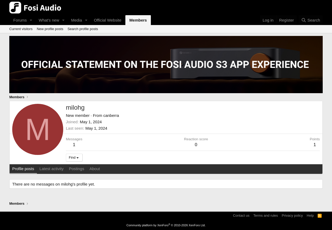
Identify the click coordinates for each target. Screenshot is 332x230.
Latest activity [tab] (52, 168)
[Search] (311, 20)
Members (138, 20)
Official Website (107, 20)
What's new (49, 20)
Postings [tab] (76, 168)
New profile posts (50, 29)
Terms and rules (265, 215)
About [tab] (95, 168)
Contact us (241, 215)
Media (76, 20)
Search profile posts (82, 29)
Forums (20, 20)
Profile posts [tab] (23, 168)
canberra (111, 115)
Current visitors (20, 29)
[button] (31, 20)
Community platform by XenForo (166, 225)
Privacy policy (292, 215)
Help (310, 215)
